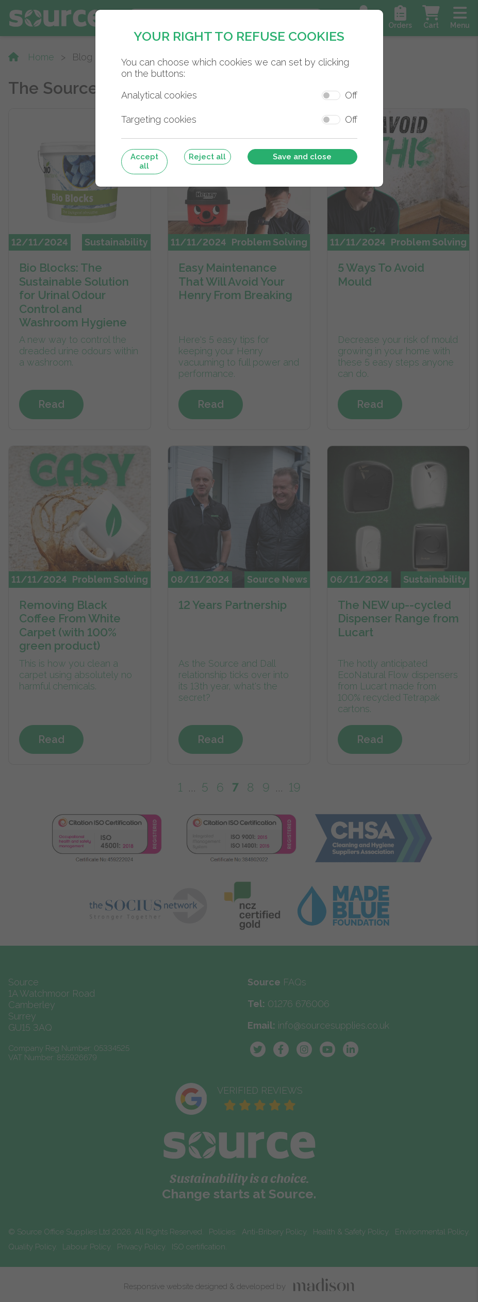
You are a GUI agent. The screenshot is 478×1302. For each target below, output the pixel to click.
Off (351, 95)
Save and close (302, 156)
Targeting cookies (158, 119)
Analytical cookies (159, 95)
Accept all (144, 161)
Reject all (207, 156)
